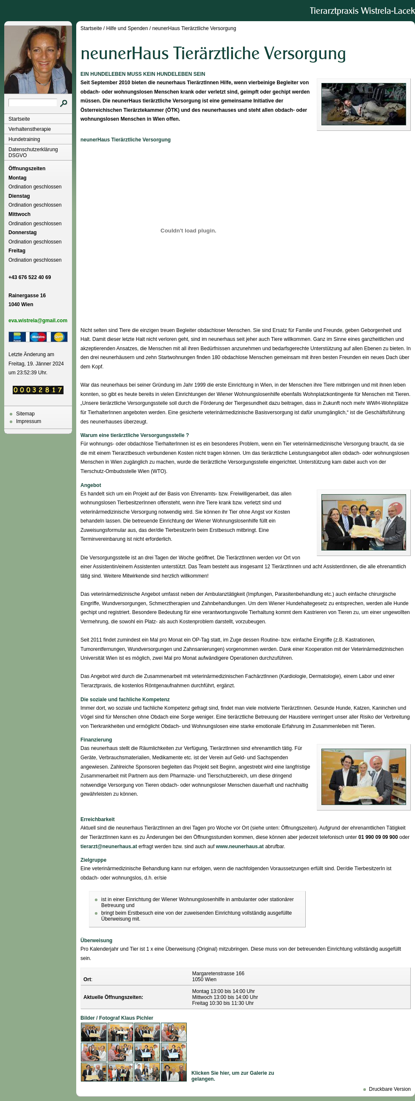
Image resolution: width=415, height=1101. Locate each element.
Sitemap (25, 414)
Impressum (28, 421)
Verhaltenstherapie (29, 129)
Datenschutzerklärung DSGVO (33, 152)
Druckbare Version (390, 1089)
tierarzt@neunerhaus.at (108, 846)
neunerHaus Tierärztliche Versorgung (194, 28)
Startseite (19, 119)
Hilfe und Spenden (127, 28)
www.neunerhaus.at (240, 846)
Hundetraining (24, 139)
